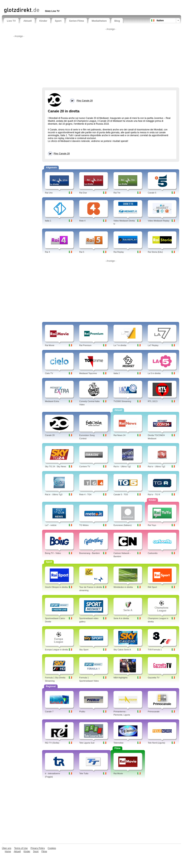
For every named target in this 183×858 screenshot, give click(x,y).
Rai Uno (49, 193)
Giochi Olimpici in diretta (56, 587)
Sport (58, 20)
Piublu (82, 711)
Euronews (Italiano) (123, 525)
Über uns (6, 848)
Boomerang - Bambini (89, 553)
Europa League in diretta (56, 649)
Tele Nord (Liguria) (156, 743)
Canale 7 (49, 711)
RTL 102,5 (153, 401)
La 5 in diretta (154, 373)
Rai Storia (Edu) (155, 252)
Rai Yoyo (152, 525)
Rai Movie (49, 345)
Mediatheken (99, 20)
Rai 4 (47, 252)
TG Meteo (84, 525)
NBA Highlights (120, 677)
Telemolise (118, 743)
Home (8, 851)
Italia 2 (117, 373)
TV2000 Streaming (122, 401)
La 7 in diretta (120, 345)
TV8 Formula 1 (155, 649)
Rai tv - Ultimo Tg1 (122, 466)
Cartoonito (153, 553)
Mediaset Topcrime (88, 373)
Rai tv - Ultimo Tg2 (156, 466)
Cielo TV (49, 373)
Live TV (11, 20)
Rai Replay (119, 252)
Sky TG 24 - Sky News (55, 466)
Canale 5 (152, 193)
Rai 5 (81, 252)
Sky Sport (83, 649)
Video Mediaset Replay (158, 221)
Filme (44, 851)
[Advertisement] (48, 3)
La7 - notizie (50, 525)
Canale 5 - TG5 (121, 494)
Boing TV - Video (53, 553)
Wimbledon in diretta (123, 587)
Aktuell (27, 20)
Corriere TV (84, 466)
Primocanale (153, 711)
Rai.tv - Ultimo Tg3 (53, 494)
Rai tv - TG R (154, 494)
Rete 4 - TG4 (85, 494)
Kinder (43, 20)
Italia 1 (48, 221)
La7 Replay (153, 345)
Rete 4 (82, 221)
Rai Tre (117, 193)
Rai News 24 (119, 435)
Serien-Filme (76, 20)
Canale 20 (50, 435)
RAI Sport (152, 587)
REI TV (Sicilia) (52, 743)
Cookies (52, 848)
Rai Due (83, 193)
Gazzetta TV (153, 677)
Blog (117, 20)
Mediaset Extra (52, 401)
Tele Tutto (83, 773)
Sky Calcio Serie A (122, 649)
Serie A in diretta (121, 618)
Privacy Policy (37, 848)
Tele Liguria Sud (86, 743)
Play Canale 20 (62, 153)
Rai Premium (85, 345)
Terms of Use (21, 848)
